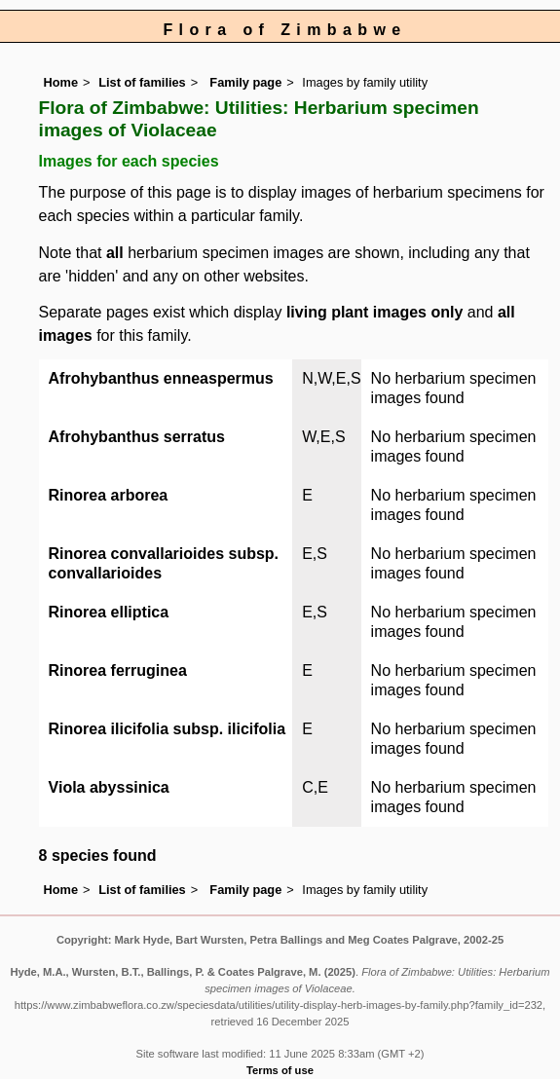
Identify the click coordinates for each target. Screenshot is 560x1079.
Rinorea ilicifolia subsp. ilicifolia (167, 729)
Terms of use (280, 1070)
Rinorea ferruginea (118, 670)
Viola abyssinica (109, 787)
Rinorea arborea (108, 495)
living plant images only (374, 312)
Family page (245, 82)
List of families (142, 82)
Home (61, 82)
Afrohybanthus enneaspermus (161, 378)
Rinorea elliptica (109, 612)
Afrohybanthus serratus (137, 436)
